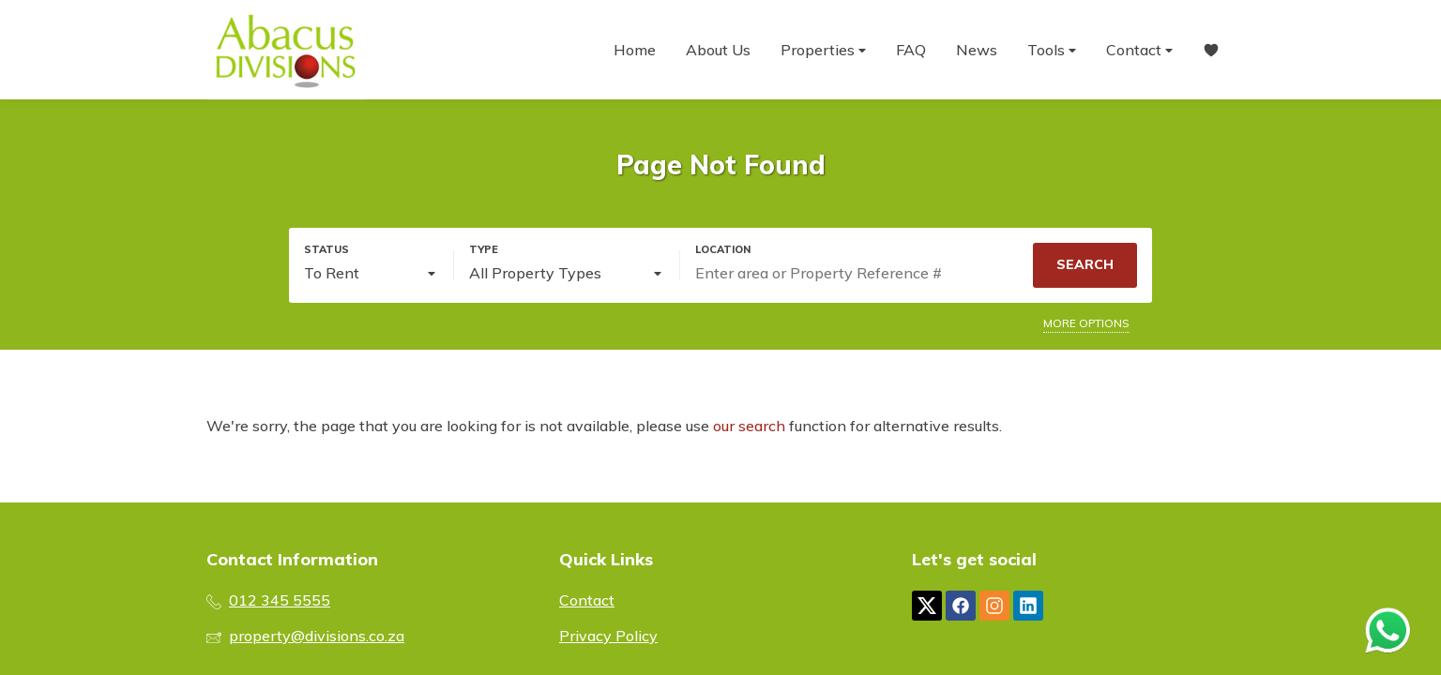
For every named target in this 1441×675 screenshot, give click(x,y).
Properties (823, 50)
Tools (1051, 50)
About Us (718, 49)
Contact (1139, 50)
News (976, 49)
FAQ (911, 49)
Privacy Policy (608, 635)
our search (749, 425)
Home (635, 49)
